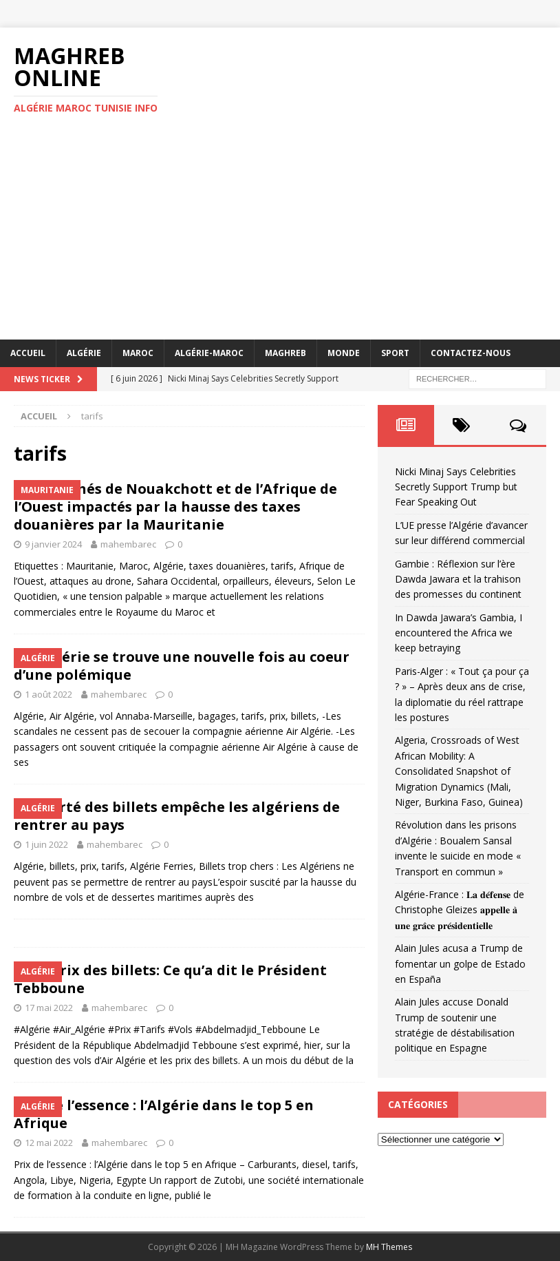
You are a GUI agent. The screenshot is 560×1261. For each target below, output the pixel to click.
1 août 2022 (48, 694)
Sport (395, 353)
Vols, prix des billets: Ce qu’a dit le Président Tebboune (170, 979)
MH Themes (389, 1247)
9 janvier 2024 (53, 544)
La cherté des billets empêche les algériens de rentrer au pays (177, 816)
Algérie (84, 353)
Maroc (137, 353)
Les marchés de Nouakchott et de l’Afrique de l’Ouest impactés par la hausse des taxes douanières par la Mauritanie (175, 506)
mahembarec (128, 544)
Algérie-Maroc (209, 353)
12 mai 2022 (49, 1142)
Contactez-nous (470, 353)
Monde (343, 353)
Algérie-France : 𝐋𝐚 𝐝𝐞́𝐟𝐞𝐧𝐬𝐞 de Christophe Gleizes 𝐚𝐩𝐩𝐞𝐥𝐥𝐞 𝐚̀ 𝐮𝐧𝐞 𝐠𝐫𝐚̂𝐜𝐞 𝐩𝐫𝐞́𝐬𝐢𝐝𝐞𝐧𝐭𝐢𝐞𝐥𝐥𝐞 (459, 910)
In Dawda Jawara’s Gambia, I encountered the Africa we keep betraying (458, 633)
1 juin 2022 (46, 844)
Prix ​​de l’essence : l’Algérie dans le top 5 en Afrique (164, 1114)
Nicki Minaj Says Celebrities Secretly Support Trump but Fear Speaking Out (456, 487)
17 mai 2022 (49, 1007)
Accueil (27, 353)
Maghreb (285, 353)
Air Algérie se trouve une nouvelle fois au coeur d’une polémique (181, 665)
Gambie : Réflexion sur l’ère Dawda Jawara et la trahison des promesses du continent (458, 579)
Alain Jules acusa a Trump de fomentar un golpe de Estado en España (460, 963)
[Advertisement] (280, 236)
